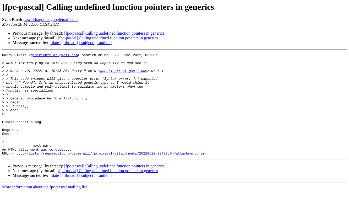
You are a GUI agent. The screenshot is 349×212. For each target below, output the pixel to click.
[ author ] (104, 42)
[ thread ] (70, 42)
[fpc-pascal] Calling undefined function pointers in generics (114, 33)
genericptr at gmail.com (54, 55)
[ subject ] (87, 42)
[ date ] (55, 42)
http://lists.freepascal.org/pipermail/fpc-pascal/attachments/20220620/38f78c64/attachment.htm (109, 173)
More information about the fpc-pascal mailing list (44, 207)
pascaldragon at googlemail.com (50, 19)
